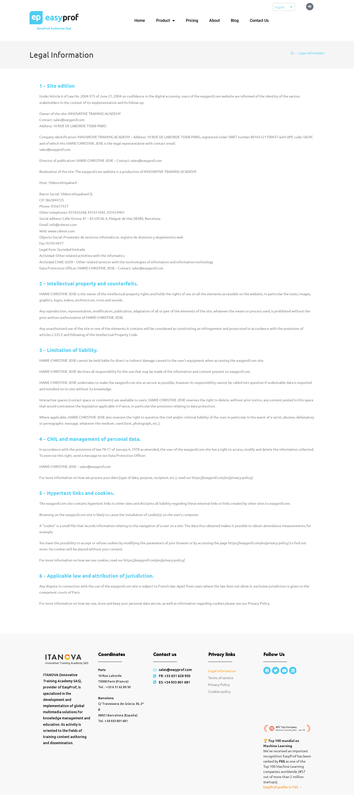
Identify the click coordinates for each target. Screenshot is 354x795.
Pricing (192, 20)
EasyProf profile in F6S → (282, 787)
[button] (309, 6)
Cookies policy (219, 691)
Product (165, 20)
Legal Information (311, 53)
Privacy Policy (219, 684)
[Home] (292, 53)
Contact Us (259, 20)
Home (139, 20)
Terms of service (220, 677)
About (214, 20)
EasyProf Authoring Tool (54, 28)
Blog (235, 20)
